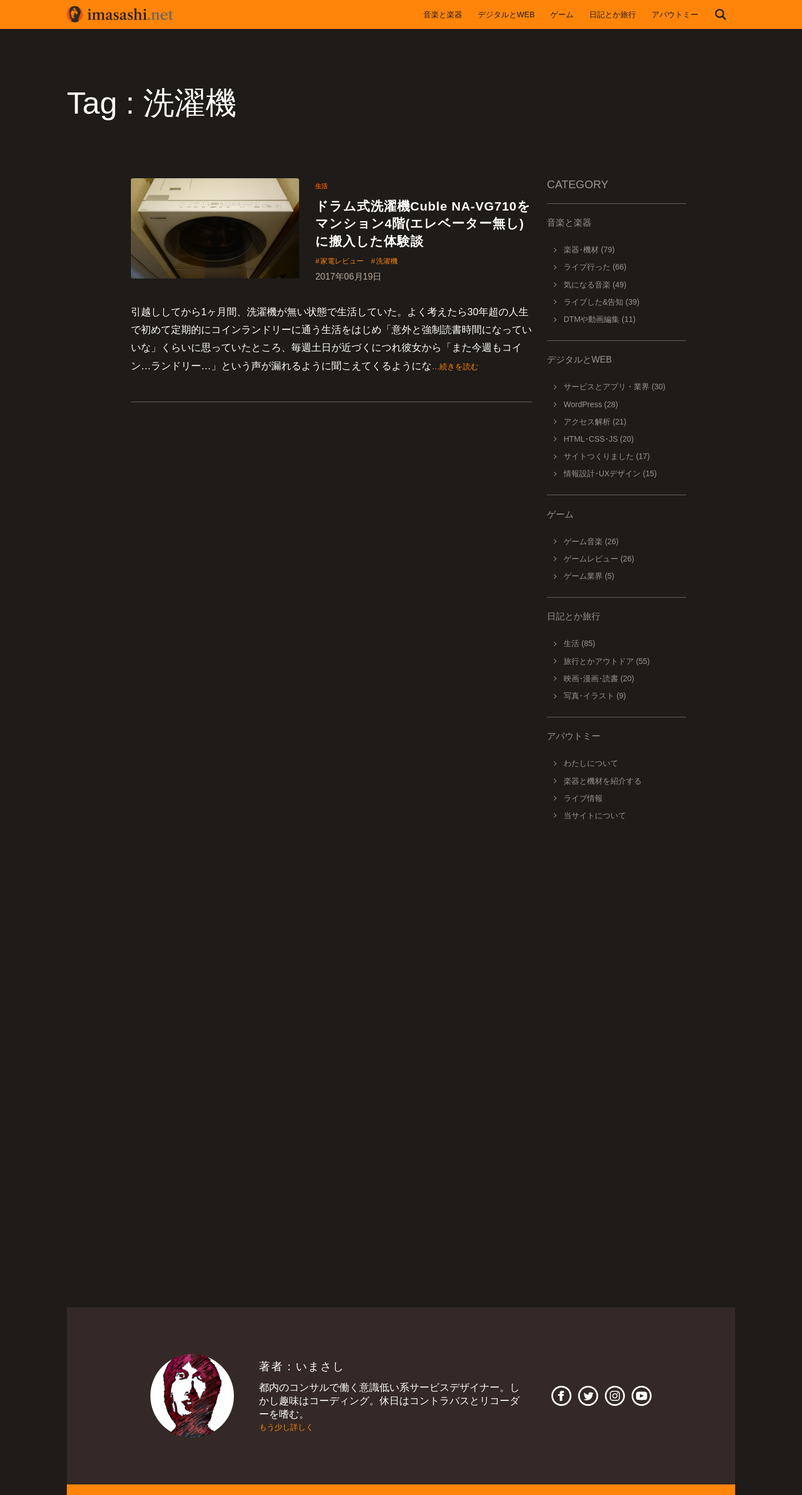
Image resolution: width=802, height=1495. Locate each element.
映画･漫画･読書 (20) (599, 678)
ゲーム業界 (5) (589, 575)
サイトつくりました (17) (607, 456)
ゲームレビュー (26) (599, 558)
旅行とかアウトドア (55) (607, 661)
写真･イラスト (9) (595, 695)
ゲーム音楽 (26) (591, 541)
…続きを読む (462, 397)
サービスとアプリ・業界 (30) (615, 386)
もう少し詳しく (294, 1427)
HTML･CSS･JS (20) (599, 438)
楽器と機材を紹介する (603, 780)
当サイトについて (595, 815)
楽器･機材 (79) (589, 249)
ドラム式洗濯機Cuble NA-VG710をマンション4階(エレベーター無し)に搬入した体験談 (417, 238)
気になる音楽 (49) (595, 284)
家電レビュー (348, 291)
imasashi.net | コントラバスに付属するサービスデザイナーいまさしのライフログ (128, 14)
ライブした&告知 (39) (601, 301)
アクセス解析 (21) (595, 421)
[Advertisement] (616, 986)
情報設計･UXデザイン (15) (610, 473)
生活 (323, 185)
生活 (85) (579, 643)
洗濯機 (403, 291)
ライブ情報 (583, 798)
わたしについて (591, 763)
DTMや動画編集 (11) (599, 319)
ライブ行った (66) (595, 266)
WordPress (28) (591, 404)
